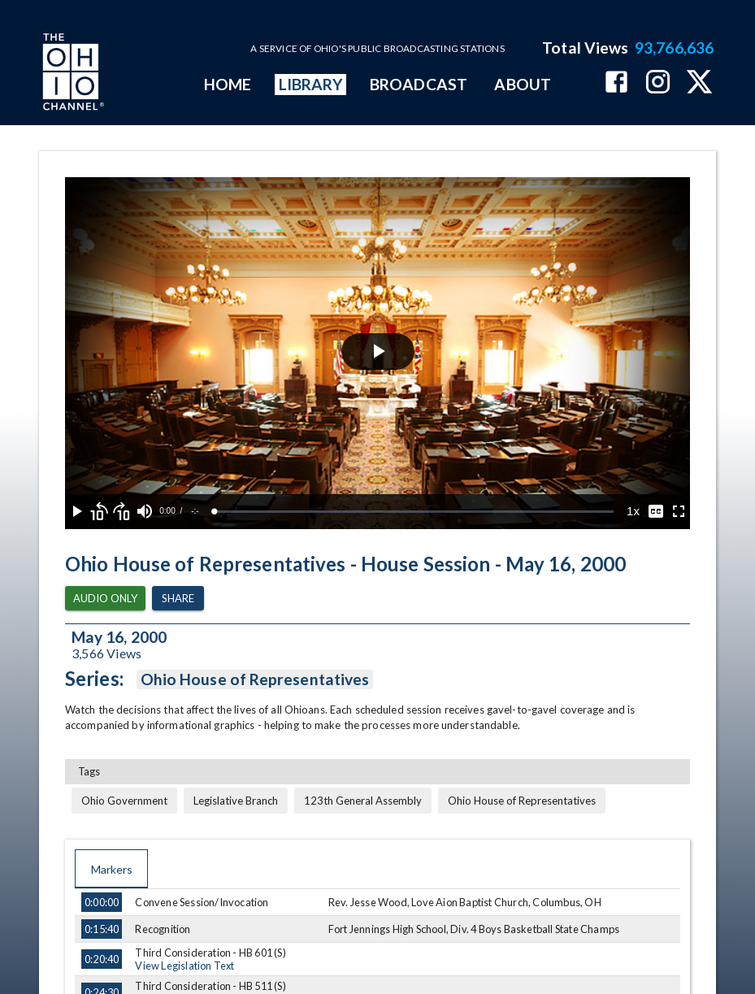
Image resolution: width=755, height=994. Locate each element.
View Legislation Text (184, 965)
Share (178, 598)
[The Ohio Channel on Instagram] (658, 83)
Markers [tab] (111, 869)
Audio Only (105, 598)
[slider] (414, 511)
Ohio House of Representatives (255, 679)
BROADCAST (418, 84)
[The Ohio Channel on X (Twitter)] (699, 83)
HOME (227, 84)
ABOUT (522, 84)
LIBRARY (311, 84)
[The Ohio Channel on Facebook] (616, 83)
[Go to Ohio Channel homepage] (71, 73)
